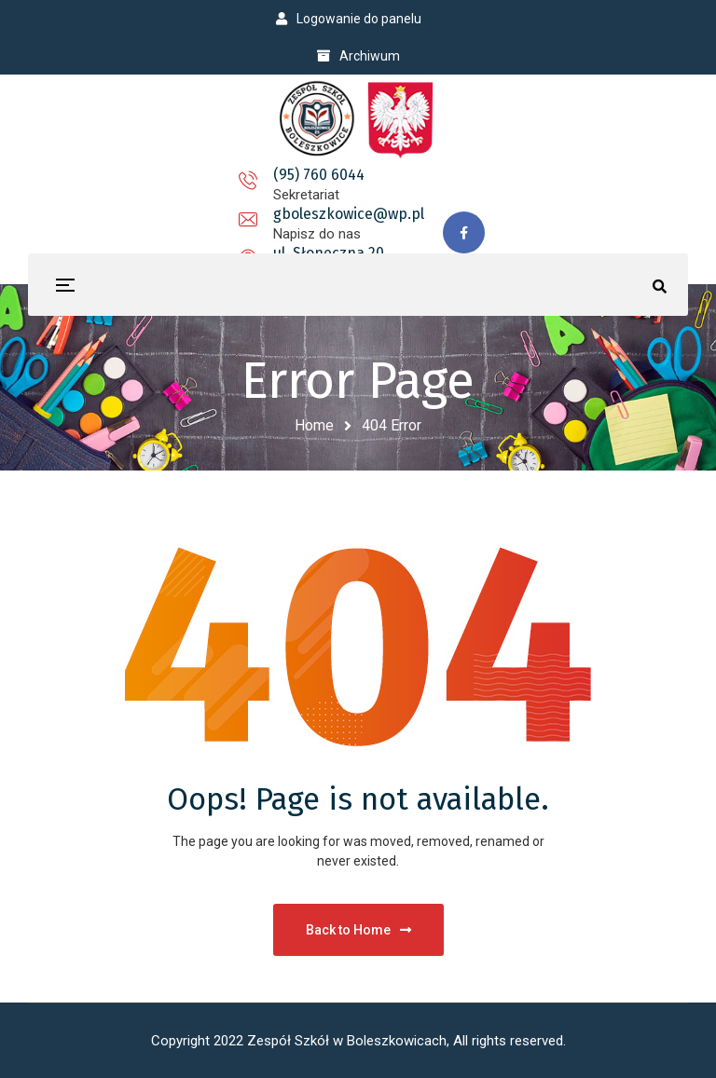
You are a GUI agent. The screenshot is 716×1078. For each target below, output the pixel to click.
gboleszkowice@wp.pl (328, 186)
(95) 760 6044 (150, 186)
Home (314, 425)
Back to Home (358, 929)
